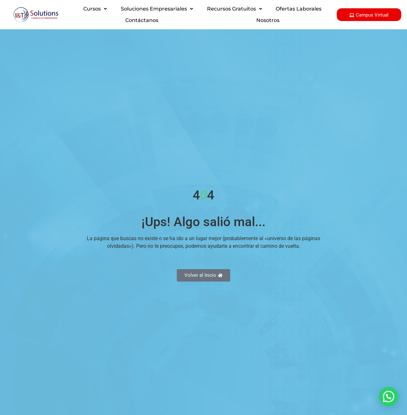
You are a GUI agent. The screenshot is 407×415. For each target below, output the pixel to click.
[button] (95, 9)
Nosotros (267, 20)
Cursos (95, 9)
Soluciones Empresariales (157, 9)
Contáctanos (141, 20)
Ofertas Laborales (298, 9)
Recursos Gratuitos (234, 9)
